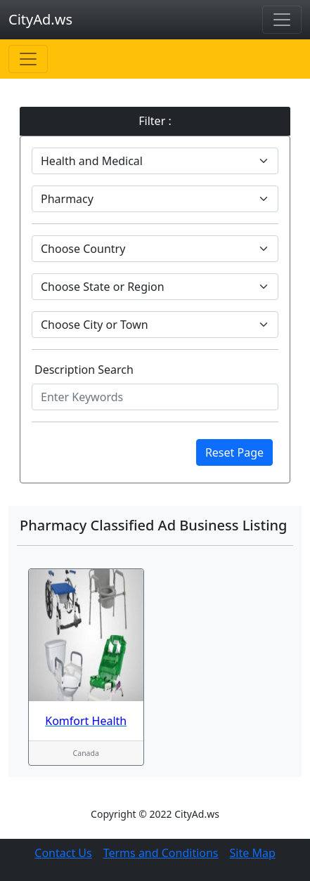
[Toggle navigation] (282, 20)
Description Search (84, 369)
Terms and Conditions (161, 853)
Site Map (253, 853)
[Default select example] (155, 161)
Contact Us (62, 853)
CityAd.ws (40, 19)
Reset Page (234, 452)
